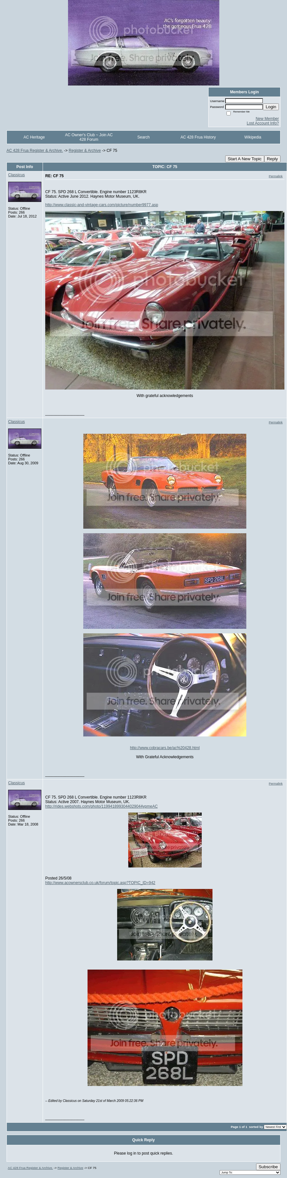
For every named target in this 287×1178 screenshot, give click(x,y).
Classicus (16, 175)
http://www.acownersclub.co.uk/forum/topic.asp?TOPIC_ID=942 (100, 882)
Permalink (276, 176)
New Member (267, 118)
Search (143, 137)
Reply (272, 158)
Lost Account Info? (263, 123)
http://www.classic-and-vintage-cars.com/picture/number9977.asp (101, 205)
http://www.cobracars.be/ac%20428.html (164, 748)
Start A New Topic (245, 158)
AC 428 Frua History (198, 137)
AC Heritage (34, 137)
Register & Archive (85, 150)
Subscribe (268, 1166)
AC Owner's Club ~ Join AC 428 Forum (89, 137)
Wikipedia (252, 137)
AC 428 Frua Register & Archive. (35, 150)
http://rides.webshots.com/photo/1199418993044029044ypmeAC (101, 806)
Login (271, 106)
